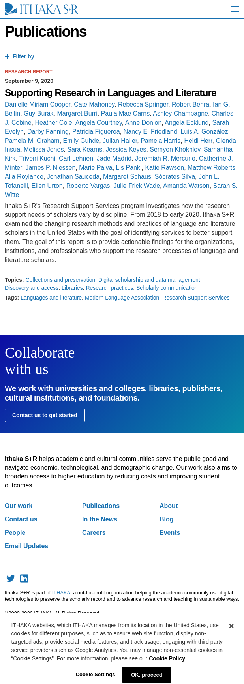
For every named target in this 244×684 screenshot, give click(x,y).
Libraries (72, 288)
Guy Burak (39, 113)
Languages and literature (51, 297)
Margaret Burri (77, 113)
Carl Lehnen (76, 158)
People (15, 532)
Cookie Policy (167, 662)
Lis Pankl (129, 167)
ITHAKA (61, 593)
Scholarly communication (167, 288)
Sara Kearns (84, 149)
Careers (94, 532)
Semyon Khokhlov (175, 149)
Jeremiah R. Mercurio (165, 158)
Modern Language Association (122, 297)
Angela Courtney (98, 122)
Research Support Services (195, 297)
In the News (99, 519)
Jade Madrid (114, 158)
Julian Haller (120, 140)
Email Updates (26, 546)
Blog (167, 519)
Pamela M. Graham (32, 140)
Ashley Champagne (180, 113)
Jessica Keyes (126, 149)
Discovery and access (31, 288)
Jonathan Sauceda (73, 176)
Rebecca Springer (143, 104)
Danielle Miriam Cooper (37, 104)
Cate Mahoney (94, 104)
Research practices (109, 288)
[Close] (231, 630)
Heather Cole (53, 122)
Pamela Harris (160, 140)
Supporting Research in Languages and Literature (110, 92)
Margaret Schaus (127, 176)
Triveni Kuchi (37, 158)
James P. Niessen (50, 167)
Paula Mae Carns (125, 113)
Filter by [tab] (23, 56)
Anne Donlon (143, 122)
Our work (18, 505)
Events (170, 532)
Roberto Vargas (88, 185)
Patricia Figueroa (96, 131)
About (169, 505)
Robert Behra (190, 104)
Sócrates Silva (175, 176)
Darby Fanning (48, 131)
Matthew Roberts (211, 167)
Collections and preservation (61, 280)
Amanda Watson (186, 185)
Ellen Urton (47, 185)
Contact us (21, 519)
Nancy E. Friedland (150, 131)
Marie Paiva (95, 167)
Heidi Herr (198, 140)
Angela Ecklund (186, 122)
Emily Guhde (81, 140)
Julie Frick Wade (136, 185)
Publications (101, 505)
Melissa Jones (44, 149)
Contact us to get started (44, 415)
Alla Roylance (24, 176)
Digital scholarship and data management (149, 280)
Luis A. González (204, 131)
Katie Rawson (164, 167)
